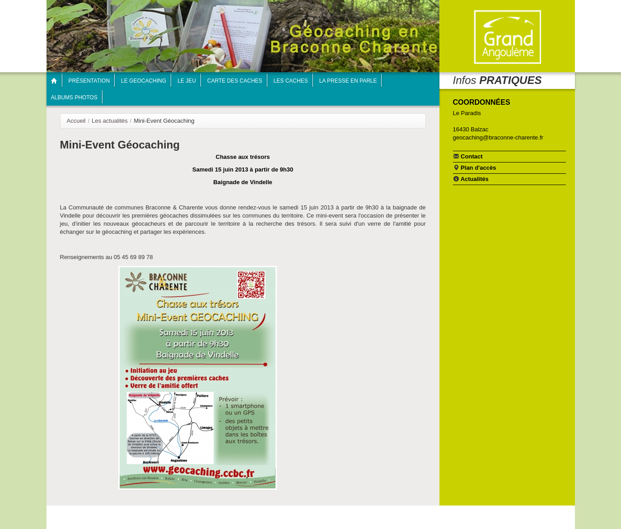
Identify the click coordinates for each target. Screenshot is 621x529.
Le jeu (186, 81)
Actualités (471, 178)
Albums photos (74, 97)
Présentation (89, 81)
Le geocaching (143, 81)
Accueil (76, 120)
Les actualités (110, 120)
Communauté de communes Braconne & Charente (507, 37)
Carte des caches (234, 81)
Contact (468, 156)
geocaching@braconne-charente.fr (498, 137)
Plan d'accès (474, 167)
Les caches (291, 81)
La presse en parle (348, 81)
